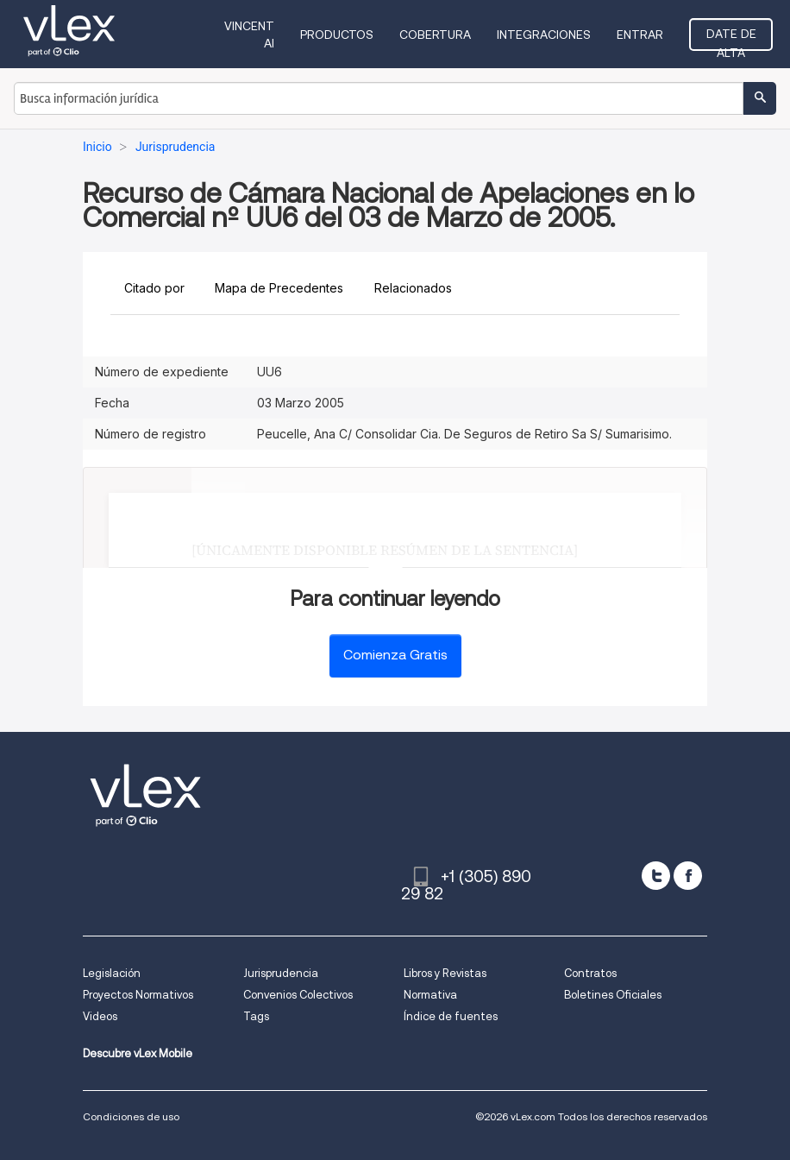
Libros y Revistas (445, 973)
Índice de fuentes (451, 1016)
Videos (100, 1016)
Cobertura (435, 34)
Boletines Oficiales (612, 994)
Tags (256, 1016)
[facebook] (688, 875)
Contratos (590, 973)
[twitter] (656, 875)
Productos (336, 34)
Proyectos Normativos (138, 994)
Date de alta (731, 39)
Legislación (112, 973)
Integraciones (544, 34)
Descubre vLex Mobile (137, 1053)
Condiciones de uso (131, 1116)
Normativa (430, 994)
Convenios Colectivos (298, 994)
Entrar (640, 34)
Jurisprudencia (280, 973)
